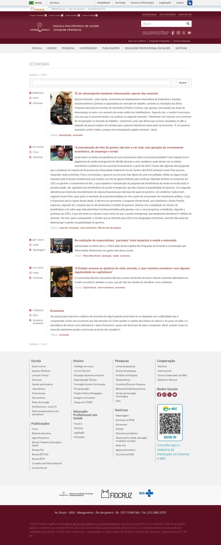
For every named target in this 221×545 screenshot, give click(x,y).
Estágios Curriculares (84, 397)
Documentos (38, 397)
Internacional (164, 370)
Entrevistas (121, 424)
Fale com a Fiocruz (76, 9)
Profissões (79, 437)
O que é (78, 423)
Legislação (79, 432)
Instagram (178, 33)
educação (106, 256)
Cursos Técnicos (82, 370)
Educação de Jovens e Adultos (89, 375)
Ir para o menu (56, 15)
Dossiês (119, 428)
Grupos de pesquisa (126, 370)
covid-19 (63, 228)
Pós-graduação (81, 388)
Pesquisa (68, 48)
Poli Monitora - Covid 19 (44, 406)
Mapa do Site (185, 14)
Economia (57, 310)
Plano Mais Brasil (91, 256)
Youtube (189, 33)
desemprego (65, 135)
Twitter (183, 33)
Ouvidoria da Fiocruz (96, 9)
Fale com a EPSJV (137, 41)
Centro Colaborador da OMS (172, 375)
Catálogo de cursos (83, 366)
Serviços (54, 2)
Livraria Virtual (39, 467)
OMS (156, 33)
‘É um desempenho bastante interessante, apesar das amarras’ (116, 93)
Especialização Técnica (85, 379)
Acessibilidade (149, 14)
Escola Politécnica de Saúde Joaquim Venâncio (76, 28)
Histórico (78, 428)
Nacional (162, 366)
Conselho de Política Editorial (47, 463)
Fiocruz (39, 8)
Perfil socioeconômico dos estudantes (45, 413)
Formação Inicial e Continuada (89, 384)
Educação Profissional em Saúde (147, 48)
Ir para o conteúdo (38, 15)
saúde (116, 256)
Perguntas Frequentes (159, 41)
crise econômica (88, 228)
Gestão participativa (42, 384)
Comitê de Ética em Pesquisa (130, 384)
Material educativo (41, 433)
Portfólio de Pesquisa (126, 375)
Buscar (183, 82)
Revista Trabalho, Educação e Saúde (47, 444)
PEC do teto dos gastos (109, 228)
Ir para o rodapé (90, 15)
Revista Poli (38, 449)
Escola (37, 48)
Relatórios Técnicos (167, 379)
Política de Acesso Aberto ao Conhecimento (91, 524)
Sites (118, 400)
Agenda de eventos (125, 449)
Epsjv (76, 493)
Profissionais (38, 393)
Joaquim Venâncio (41, 370)
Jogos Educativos (40, 437)
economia (78, 135)
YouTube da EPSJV (125, 454)
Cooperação (88, 48)
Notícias (181, 48)
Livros (35, 428)
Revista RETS (38, 458)
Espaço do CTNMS (83, 402)
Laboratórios (38, 388)
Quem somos (39, 366)
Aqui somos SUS (147, 493)
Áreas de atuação (41, 402)
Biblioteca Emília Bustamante (130, 388)
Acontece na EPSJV (125, 420)
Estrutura (37, 379)
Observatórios (123, 379)
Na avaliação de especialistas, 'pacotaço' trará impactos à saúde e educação (125, 240)
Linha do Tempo (40, 375)
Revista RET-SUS (40, 454)
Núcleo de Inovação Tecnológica (126, 395)
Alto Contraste (168, 14)
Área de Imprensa (182, 41)
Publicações (110, 48)
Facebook (172, 33)
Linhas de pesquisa (125, 366)
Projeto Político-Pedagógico (88, 393)
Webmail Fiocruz (58, 9)
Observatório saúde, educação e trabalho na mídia (131, 439)
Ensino (52, 48)
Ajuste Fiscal (89, 287)
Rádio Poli (121, 445)
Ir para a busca (72, 15)
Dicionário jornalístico (127, 433)
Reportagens (122, 415)
